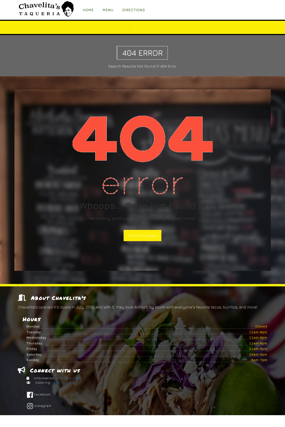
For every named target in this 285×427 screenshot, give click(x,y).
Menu (108, 10)
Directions (133, 10)
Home (88, 10)
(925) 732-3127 (67, 379)
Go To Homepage (142, 235)
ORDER (163, 30)
